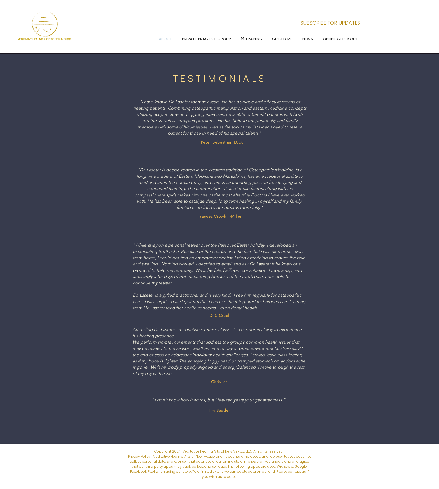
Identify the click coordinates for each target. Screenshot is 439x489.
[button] (206, 39)
